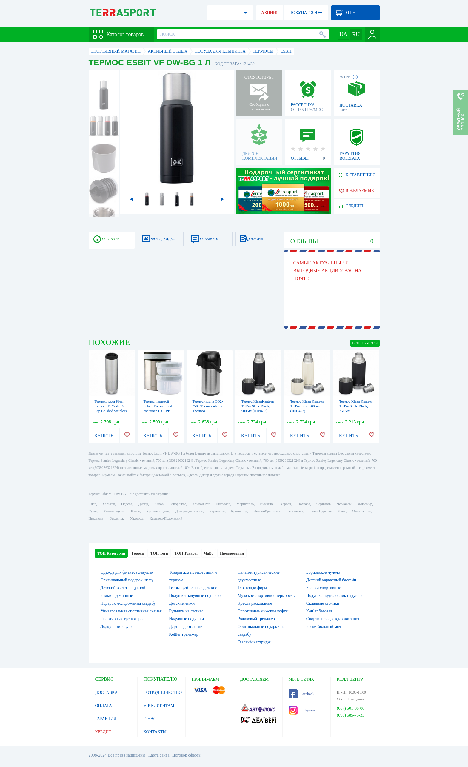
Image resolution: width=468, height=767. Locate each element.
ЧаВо (208, 553)
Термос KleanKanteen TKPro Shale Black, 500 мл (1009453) (257, 406)
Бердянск (117, 518)
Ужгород (136, 518)
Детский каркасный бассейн (331, 580)
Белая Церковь (321, 511)
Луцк (342, 511)
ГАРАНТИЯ (105, 719)
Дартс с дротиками (185, 626)
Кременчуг (239, 511)
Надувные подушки (186, 619)
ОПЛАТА (103, 705)
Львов (159, 504)
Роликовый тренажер (256, 619)
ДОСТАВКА (106, 692)
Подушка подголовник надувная (335, 595)
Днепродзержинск (189, 511)
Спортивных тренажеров (123, 619)
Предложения (232, 553)
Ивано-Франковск (267, 511)
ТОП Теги (159, 553)
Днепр (143, 504)
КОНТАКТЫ (155, 732)
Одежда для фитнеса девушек (127, 572)
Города (138, 553)
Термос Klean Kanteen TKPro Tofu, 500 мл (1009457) (307, 406)
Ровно (135, 511)
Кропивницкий (157, 511)
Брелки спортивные (323, 588)
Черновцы (217, 511)
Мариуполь (245, 504)
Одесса (126, 504)
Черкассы (344, 504)
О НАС (150, 719)
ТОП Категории (111, 553)
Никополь (96, 518)
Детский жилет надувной (123, 588)
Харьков (108, 504)
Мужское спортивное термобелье (267, 595)
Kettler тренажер (183, 634)
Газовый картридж (254, 642)
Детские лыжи (182, 603)
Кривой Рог (200, 504)
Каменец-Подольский (166, 518)
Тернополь (295, 511)
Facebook (302, 693)
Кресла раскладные (255, 603)
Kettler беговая (319, 611)
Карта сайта (159, 755)
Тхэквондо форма (253, 588)
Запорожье (178, 504)
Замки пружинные (117, 595)
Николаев (223, 504)
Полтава (304, 504)
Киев (92, 504)
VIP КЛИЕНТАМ (159, 705)
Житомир (365, 504)
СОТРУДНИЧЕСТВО (163, 692)
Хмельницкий (114, 511)
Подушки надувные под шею (195, 595)
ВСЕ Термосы (365, 343)
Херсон (285, 504)
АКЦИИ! (269, 12)
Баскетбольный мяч (323, 626)
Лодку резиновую (116, 626)
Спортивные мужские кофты (263, 611)
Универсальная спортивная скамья (131, 611)
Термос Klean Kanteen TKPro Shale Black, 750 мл (356, 406)
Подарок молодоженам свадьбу (128, 603)
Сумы (93, 511)
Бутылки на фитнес (186, 611)
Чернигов (323, 504)
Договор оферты (186, 755)
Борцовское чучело (323, 572)
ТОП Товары (186, 553)
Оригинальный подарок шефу (127, 580)
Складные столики (322, 603)
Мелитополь (361, 511)
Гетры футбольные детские (193, 588)
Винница (266, 504)
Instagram (302, 710)
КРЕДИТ (103, 732)
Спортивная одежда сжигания (332, 619)
